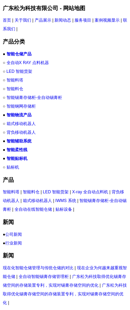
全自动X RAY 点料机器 (28, 62)
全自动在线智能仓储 (33, 209)
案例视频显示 (107, 20)
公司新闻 (13, 234)
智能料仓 (15, 88)
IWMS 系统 (65, 200)
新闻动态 (62, 20)
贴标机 (13, 167)
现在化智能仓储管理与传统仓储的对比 (38, 267)
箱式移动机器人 (21, 123)
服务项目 (83, 20)
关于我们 (23, 20)
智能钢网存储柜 (21, 106)
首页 (7, 20)
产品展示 (43, 20)
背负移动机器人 (21, 132)
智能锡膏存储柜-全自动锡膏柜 (34, 97)
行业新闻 (13, 243)
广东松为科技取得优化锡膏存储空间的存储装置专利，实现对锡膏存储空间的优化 (65, 294)
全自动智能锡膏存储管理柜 (44, 276)
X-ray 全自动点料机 (90, 191)
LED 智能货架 (20, 71)
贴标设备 (63, 209)
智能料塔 (15, 80)
